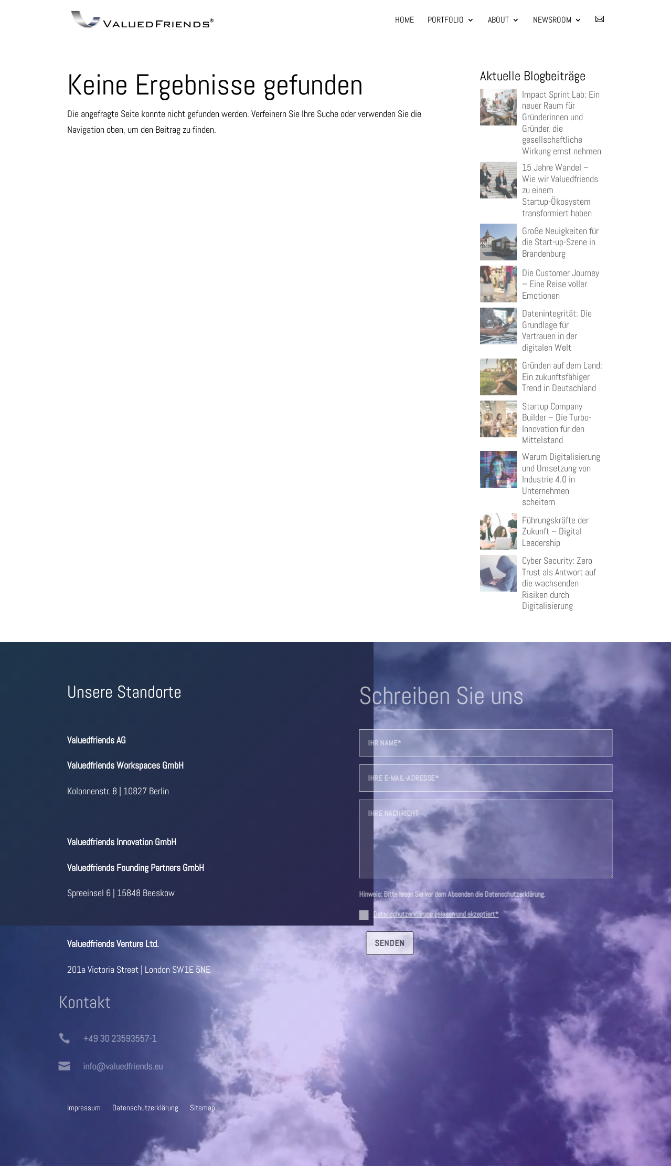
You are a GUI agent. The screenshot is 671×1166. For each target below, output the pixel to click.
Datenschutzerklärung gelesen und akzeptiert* (451, 914)
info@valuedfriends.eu (107, 1066)
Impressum (84, 1106)
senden (405, 943)
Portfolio (446, 20)
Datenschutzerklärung (145, 1106)
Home (404, 20)
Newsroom (552, 20)
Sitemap (202, 1106)
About (498, 20)
